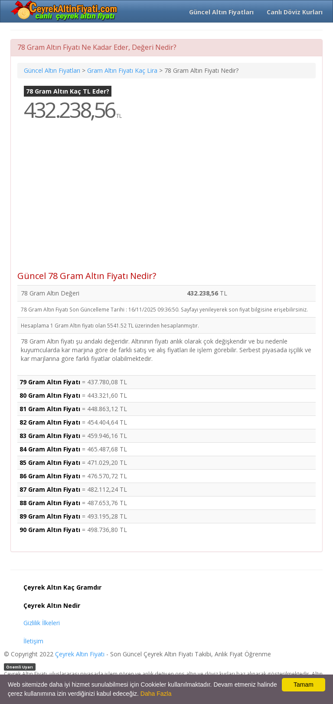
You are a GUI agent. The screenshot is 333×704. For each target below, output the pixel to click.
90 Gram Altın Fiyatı (50, 530)
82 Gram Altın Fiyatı (50, 422)
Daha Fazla (156, 693)
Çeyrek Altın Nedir (51, 605)
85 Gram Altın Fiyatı (50, 462)
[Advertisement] (166, 202)
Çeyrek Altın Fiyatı (79, 654)
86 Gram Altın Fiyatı (50, 476)
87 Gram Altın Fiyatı (50, 489)
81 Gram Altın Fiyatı (50, 409)
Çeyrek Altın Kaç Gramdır (62, 587)
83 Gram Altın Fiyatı (50, 435)
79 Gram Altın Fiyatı (50, 382)
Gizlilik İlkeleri (41, 623)
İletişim (33, 641)
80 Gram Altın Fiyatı (50, 395)
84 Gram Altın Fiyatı (50, 449)
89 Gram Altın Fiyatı (50, 516)
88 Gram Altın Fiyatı (50, 503)
